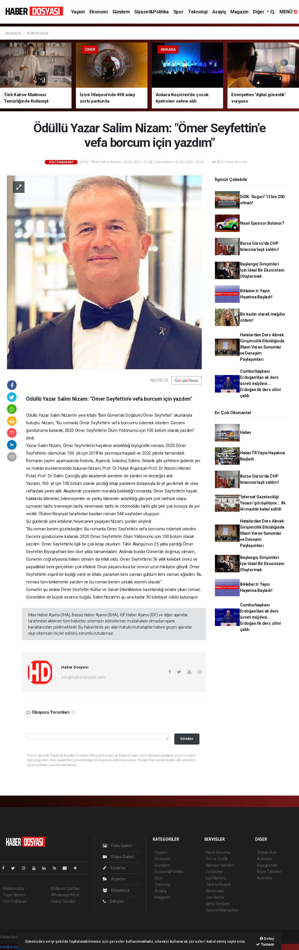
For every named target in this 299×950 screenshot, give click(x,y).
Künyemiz (116, 890)
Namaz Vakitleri (220, 865)
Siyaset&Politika (151, 12)
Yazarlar (114, 867)
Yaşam (78, 12)
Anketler (264, 858)
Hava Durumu (218, 852)
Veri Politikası (15, 901)
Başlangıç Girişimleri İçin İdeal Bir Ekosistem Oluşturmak (262, 270)
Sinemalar (215, 891)
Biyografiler (267, 865)
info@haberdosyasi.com (83, 677)
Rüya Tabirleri (269, 871)
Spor (178, 12)
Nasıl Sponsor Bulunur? (262, 223)
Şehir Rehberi (218, 903)
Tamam (265, 944)
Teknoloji (197, 12)
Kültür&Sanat (37, 33)
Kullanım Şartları (65, 888)
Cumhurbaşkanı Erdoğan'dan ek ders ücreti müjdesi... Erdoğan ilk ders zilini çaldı (260, 383)
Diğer (259, 12)
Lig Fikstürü (216, 878)
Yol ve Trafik (217, 858)
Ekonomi (98, 12)
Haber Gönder (63, 901)
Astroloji (264, 878)
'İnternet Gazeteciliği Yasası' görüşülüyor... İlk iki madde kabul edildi (263, 503)
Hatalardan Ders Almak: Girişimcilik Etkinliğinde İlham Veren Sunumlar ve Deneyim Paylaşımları (262, 347)
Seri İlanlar (215, 897)
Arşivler (114, 879)
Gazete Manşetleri (222, 910)
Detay (267, 938)
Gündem (121, 12)
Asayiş (219, 12)
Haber (245, 432)
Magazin (239, 12)
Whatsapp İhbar (65, 895)
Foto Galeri (117, 845)
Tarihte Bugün (218, 884)
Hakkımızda (13, 888)
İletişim (113, 901)
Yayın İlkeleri (14, 895)
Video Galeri (118, 856)
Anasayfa (14, 33)
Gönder (186, 738)
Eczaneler (215, 871)
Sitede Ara (266, 852)
